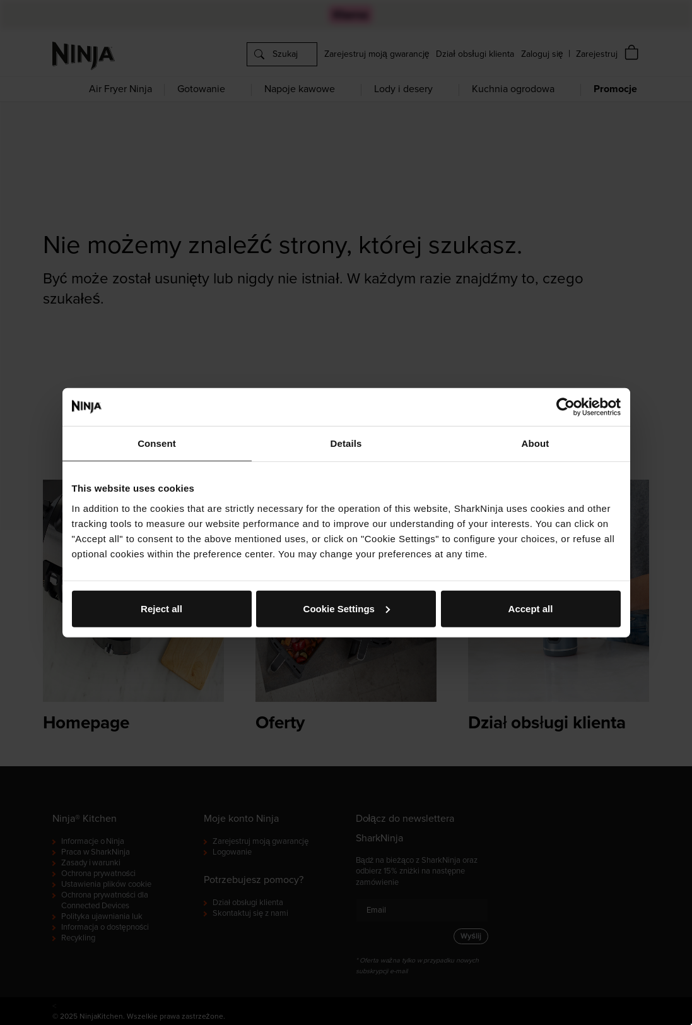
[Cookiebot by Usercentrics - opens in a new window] (565, 407)
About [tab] (535, 443)
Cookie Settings (346, 608)
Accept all (530, 608)
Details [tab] (346, 443)
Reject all (161, 608)
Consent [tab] (157, 443)
